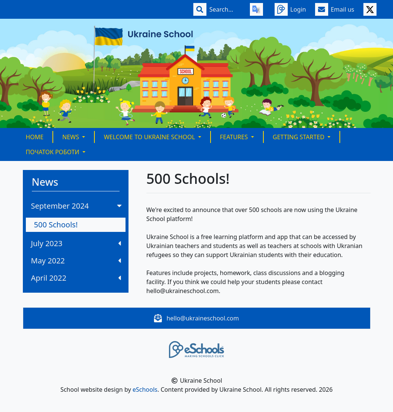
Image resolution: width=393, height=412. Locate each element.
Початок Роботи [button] (53, 152)
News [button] (71, 137)
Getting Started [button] (299, 137)
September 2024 (77, 206)
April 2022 (76, 278)
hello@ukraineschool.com (202, 318)
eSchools (145, 389)
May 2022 (76, 261)
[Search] (225, 9)
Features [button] (235, 137)
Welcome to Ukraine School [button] (150, 137)
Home (35, 137)
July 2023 (76, 243)
